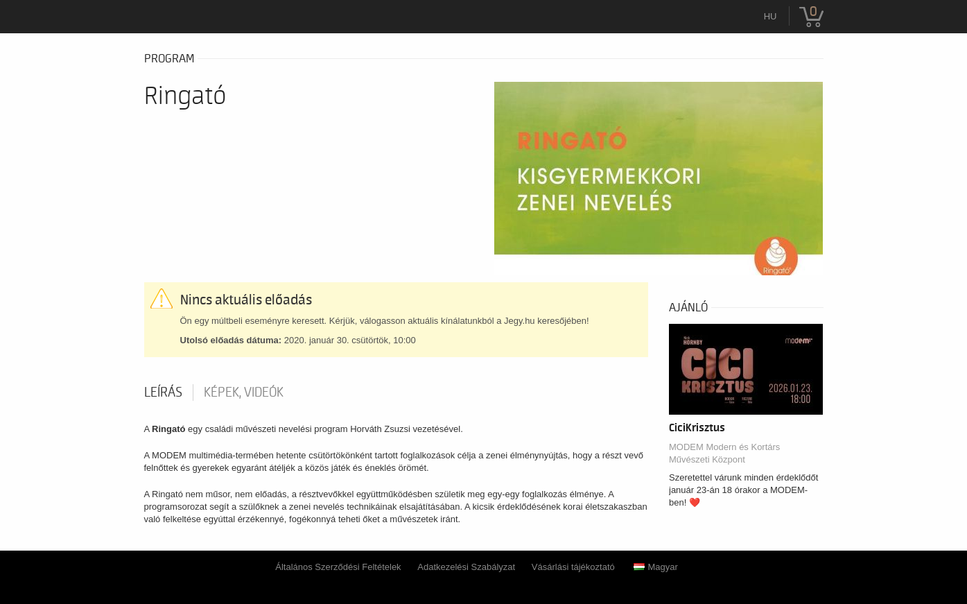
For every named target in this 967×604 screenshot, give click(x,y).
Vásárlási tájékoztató (573, 567)
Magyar (655, 567)
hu (770, 16)
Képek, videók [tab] (244, 392)
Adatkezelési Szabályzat (466, 567)
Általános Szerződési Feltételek (338, 567)
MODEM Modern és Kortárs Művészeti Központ (724, 453)
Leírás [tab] (163, 392)
